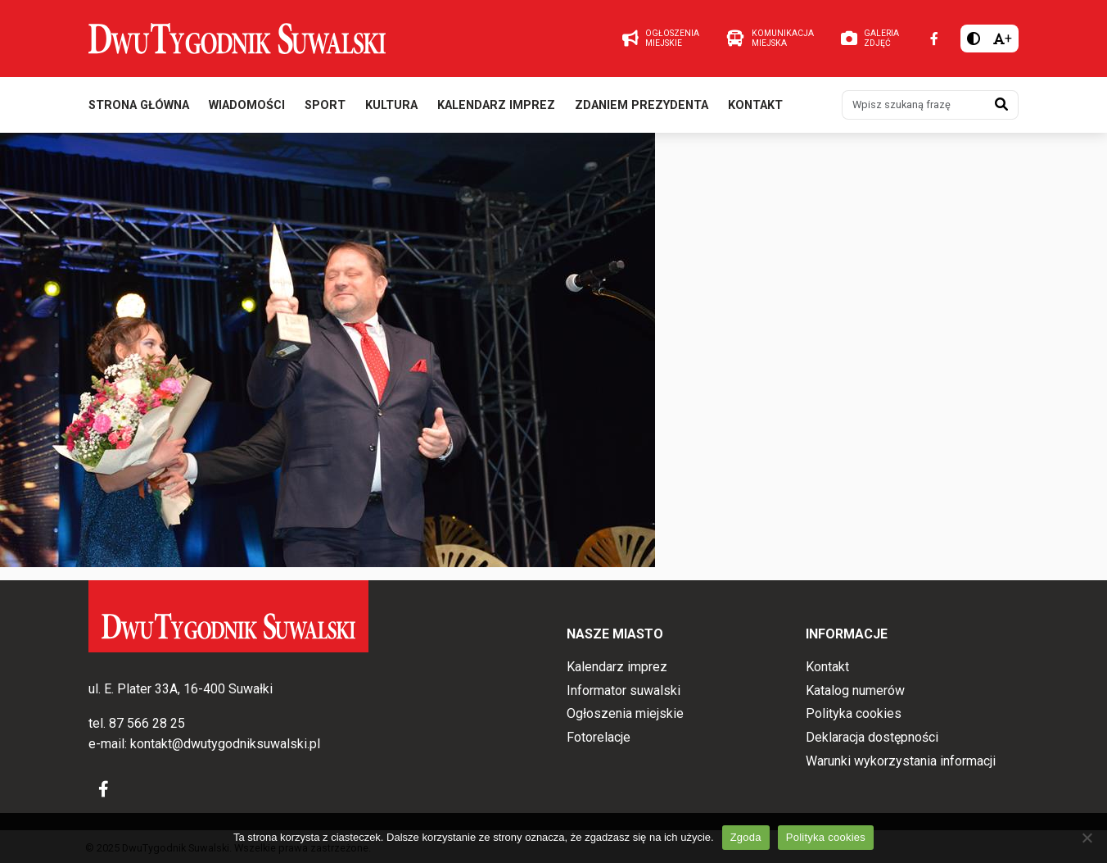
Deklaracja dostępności (872, 737)
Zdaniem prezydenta (641, 105)
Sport (325, 105)
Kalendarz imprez (496, 105)
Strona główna (138, 105)
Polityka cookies (853, 713)
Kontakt (755, 105)
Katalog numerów (855, 690)
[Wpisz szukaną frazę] (914, 105)
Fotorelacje (598, 737)
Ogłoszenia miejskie (625, 713)
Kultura (391, 105)
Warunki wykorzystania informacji (901, 761)
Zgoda (745, 837)
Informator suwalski (623, 690)
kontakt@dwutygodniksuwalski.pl (225, 744)
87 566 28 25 (147, 723)
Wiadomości (247, 105)
